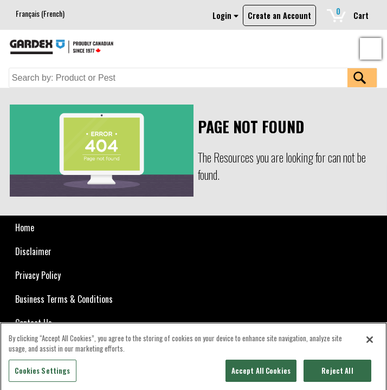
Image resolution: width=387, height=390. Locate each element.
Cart (352, 13)
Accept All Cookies (261, 373)
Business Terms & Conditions (64, 299)
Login (225, 15)
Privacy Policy (38, 275)
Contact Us (33, 322)
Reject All (337, 373)
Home (24, 227)
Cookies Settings (42, 373)
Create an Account (279, 15)
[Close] (370, 342)
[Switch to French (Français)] (40, 13)
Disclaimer (33, 251)
